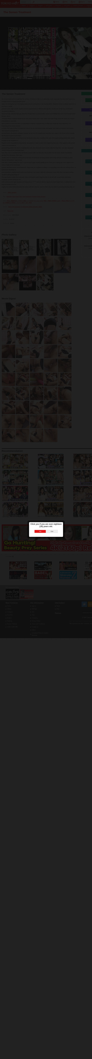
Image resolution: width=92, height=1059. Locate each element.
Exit (52, 531)
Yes (40, 531)
